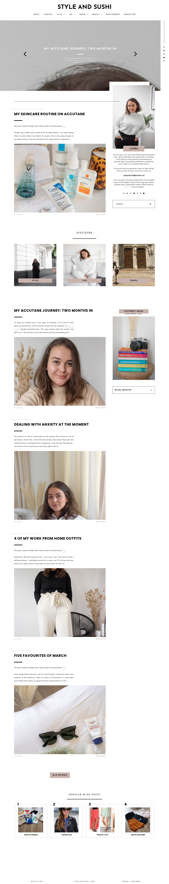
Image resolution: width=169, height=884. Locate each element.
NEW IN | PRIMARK (31, 835)
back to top (37, 881)
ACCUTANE (15, 109)
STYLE (59, 14)
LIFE (71, 14)
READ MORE (101, 214)
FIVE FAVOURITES (24, 651)
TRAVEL (82, 14)
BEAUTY (95, 14)
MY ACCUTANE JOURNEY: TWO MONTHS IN (53, 310)
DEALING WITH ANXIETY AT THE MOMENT (51, 424)
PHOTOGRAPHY (113, 14)
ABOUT (36, 14)
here (64, 126)
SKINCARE (39, 109)
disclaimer (127, 187)
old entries (60, 775)
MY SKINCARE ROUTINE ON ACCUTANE (49, 114)
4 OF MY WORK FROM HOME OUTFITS (47, 538)
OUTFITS (20, 533)
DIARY (13, 419)
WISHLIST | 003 (102, 835)
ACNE (24, 109)
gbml (138, 881)
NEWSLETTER (130, 14)
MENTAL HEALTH (23, 419)
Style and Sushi (85, 7)
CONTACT (48, 14)
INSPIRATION (67, 835)
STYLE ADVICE (37, 533)
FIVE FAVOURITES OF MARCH (40, 655)
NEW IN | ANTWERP (138, 835)
